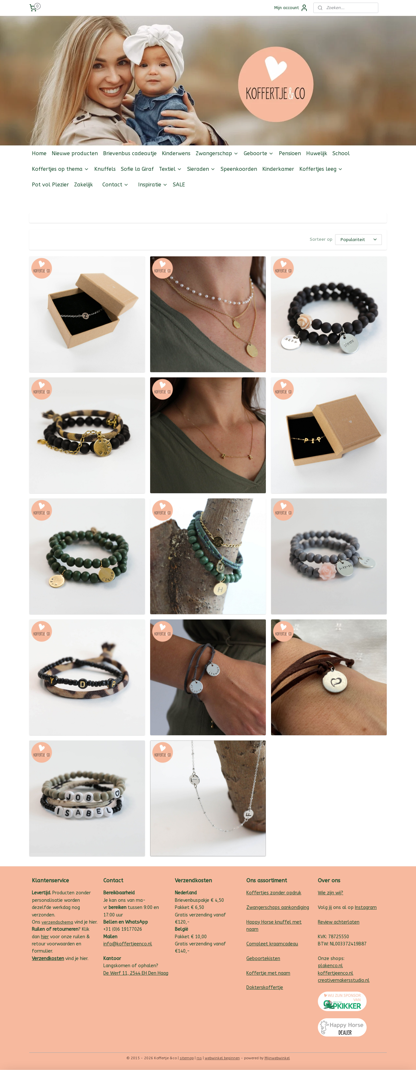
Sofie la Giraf (137, 169)
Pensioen (290, 153)
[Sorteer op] (358, 240)
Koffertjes (257, 893)
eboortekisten (265, 958)
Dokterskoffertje (264, 987)
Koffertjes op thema (60, 169)
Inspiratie (153, 185)
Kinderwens (176, 153)
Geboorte (259, 153)
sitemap (187, 1058)
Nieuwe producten (75, 153)
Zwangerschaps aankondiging (277, 907)
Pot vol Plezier (50, 185)
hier (45, 937)
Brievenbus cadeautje (130, 153)
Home (39, 153)
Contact (115, 185)
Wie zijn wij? (330, 893)
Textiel (170, 169)
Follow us (377, 200)
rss (199, 1058)
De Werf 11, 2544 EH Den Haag (135, 973)
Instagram (366, 907)
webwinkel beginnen (222, 1058)
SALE (179, 185)
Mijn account (291, 8)
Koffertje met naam (268, 973)
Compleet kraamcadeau (272, 944)
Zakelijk (83, 185)
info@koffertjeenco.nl (127, 944)
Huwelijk (316, 153)
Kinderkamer (278, 169)
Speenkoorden (239, 169)
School (341, 153)
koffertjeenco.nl (335, 973)
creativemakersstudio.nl (344, 980)
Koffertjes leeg (321, 169)
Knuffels (105, 169)
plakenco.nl (330, 965)
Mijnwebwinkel (277, 1058)
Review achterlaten (338, 922)
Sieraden (201, 169)
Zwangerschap (217, 153)
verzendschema (57, 922)
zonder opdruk (285, 893)
